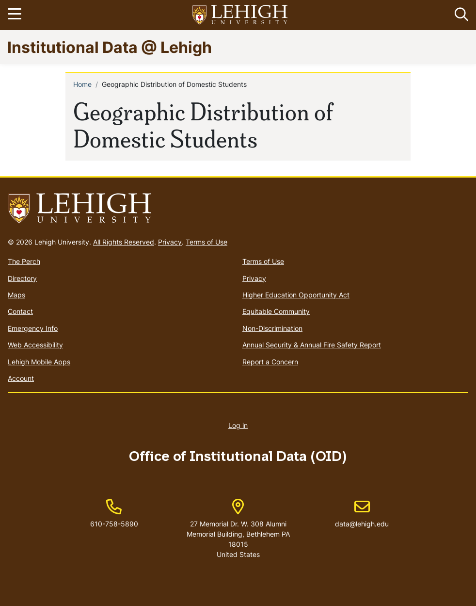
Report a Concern (270, 361)
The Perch (24, 261)
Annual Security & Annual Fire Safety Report (311, 344)
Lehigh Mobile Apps (39, 361)
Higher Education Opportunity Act (295, 294)
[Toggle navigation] (16, 15)
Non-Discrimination (272, 328)
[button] (459, 15)
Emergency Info (33, 328)
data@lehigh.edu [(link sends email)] (362, 513)
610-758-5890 (114, 523)
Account (21, 378)
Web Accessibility (35, 344)
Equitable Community (276, 311)
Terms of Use (206, 241)
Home (82, 84)
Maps (16, 294)
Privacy (170, 241)
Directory (22, 278)
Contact (20, 311)
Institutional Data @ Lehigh (109, 47)
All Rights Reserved (123, 241)
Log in (238, 425)
